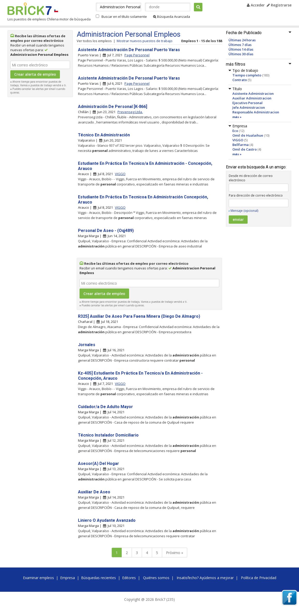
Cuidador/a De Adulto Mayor (105, 406)
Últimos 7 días (240, 44)
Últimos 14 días (241, 49)
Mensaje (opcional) (244, 210)
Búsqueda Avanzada (171, 16)
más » (236, 117)
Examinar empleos (38, 577)
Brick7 (29, 9)
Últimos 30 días (241, 54)
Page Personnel (137, 55)
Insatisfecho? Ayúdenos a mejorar (205, 577)
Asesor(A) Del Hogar (98, 463)
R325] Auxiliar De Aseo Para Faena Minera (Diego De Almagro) (139, 316)
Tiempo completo (246, 75)
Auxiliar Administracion (251, 98)
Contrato (239, 79)
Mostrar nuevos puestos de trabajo (144, 40)
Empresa (67, 577)
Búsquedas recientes (98, 577)
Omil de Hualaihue (247, 135)
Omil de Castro (244, 149)
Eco (235, 130)
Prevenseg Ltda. (130, 112)
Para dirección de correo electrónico (256, 195)
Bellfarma (240, 144)
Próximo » (174, 552)
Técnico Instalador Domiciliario (108, 435)
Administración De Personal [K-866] (112, 106)
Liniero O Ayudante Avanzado (107, 520)
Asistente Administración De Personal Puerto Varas (129, 49)
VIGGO (237, 140)
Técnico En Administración (104, 135)
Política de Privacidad (258, 577)
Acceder (256, 5)
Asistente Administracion (253, 93)
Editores (129, 577)
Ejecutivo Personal (247, 102)
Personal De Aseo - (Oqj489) (106, 230)
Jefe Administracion (248, 107)
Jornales (86, 344)
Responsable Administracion (255, 112)
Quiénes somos (156, 577)
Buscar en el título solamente (124, 16)
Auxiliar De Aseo (94, 491)
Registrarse (279, 5)
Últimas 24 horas (242, 40)
